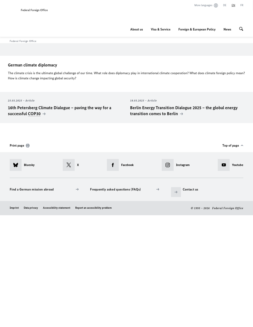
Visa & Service (160, 29)
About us (136, 29)
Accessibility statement (56, 319)
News (227, 29)
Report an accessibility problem (93, 319)
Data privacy (31, 319)
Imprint (14, 319)
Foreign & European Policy (197, 29)
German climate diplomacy (32, 176)
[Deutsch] (224, 5)
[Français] (241, 5)
